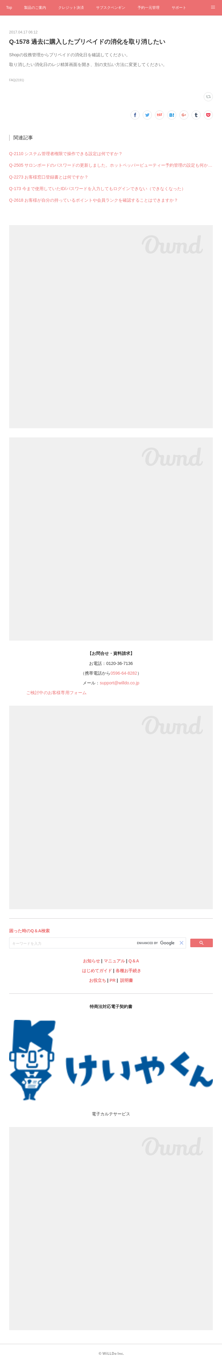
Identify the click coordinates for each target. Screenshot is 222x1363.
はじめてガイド (96, 970)
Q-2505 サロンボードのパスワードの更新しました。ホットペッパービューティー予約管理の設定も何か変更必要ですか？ (111, 165)
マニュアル (114, 960)
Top (9, 7)
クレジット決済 (71, 7)
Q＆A (133, 960)
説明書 (126, 980)
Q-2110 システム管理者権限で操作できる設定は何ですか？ (66, 153)
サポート (179, 7)
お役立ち (97, 980)
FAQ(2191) (16, 80)
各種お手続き (128, 970)
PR (112, 980)
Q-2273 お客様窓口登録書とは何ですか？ (49, 177)
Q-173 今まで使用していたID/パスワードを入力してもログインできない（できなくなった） (97, 188)
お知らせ (91, 960)
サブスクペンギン (110, 7)
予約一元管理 (148, 7)
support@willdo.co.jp (119, 682)
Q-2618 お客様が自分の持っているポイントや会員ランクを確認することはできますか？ (93, 200)
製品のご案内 (35, 7)
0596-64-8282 (123, 673)
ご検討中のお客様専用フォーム (56, 692)
